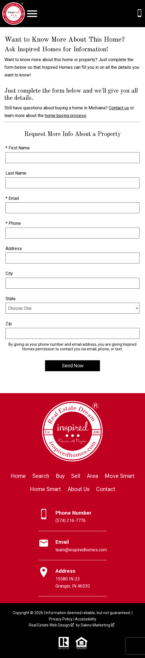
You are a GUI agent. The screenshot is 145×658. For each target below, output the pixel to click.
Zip (8, 323)
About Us (79, 489)
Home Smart (45, 489)
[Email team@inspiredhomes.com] (72, 545)
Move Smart (120, 476)
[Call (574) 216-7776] (139, 13)
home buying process (65, 115)
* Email (12, 198)
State (10, 298)
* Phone (13, 223)
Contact (105, 489)
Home (18, 476)
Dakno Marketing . (98, 625)
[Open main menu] (32, 13)
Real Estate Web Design (51, 625)
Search (40, 476)
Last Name (15, 173)
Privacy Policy (60, 619)
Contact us (119, 107)
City (9, 273)
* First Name (17, 148)
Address (13, 248)
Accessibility (85, 619)
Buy (60, 476)
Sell (75, 476)
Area (92, 476)
